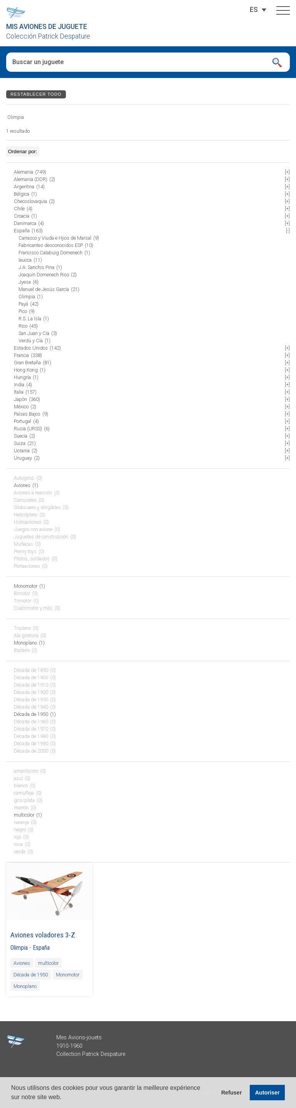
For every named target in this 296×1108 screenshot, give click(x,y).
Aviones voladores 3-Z (42, 934)
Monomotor (67, 975)
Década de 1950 (30, 975)
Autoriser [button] (267, 1092)
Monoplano (25, 986)
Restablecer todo (35, 94)
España (41, 947)
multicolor (48, 963)
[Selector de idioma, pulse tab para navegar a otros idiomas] (253, 9)
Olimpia (19, 947)
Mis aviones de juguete (46, 26)
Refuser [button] (231, 1092)
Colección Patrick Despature (48, 36)
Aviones (21, 963)
